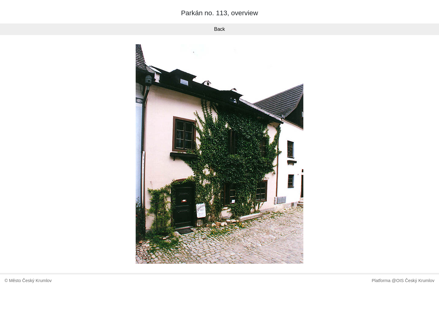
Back (219, 29)
